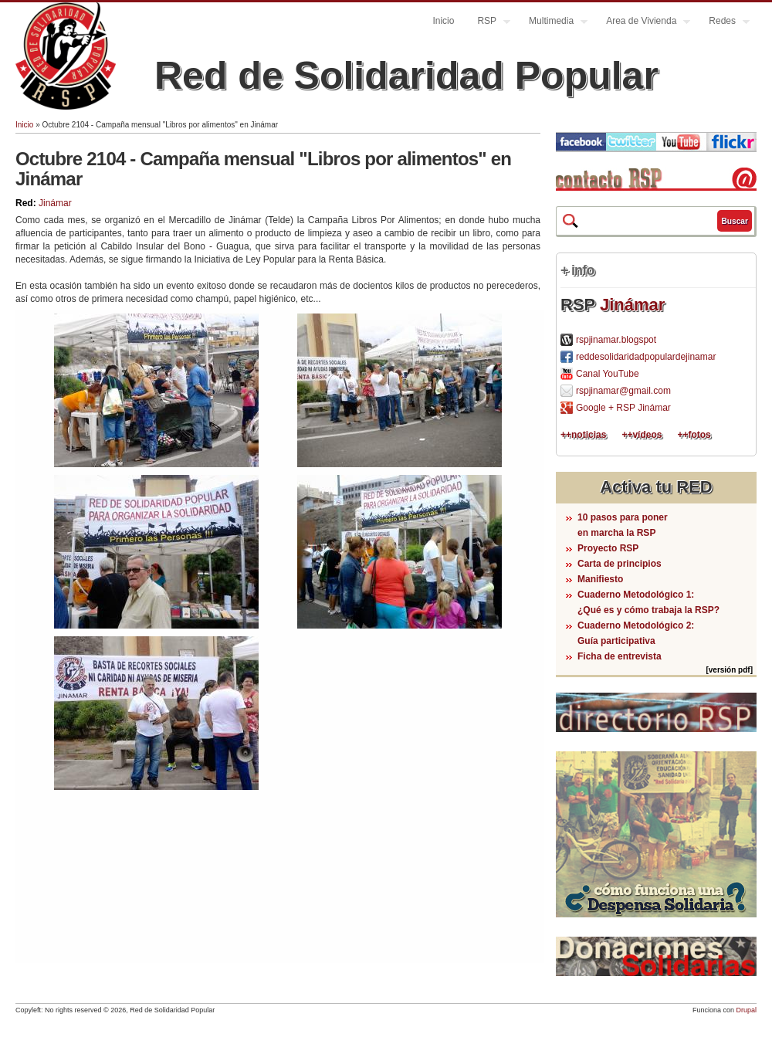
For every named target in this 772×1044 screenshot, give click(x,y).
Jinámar (55, 203)
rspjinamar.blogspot (616, 339)
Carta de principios (619, 563)
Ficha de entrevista (619, 656)
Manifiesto (600, 579)
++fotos (693, 434)
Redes (723, 22)
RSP (488, 22)
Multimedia (552, 22)
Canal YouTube (607, 373)
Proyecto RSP (607, 548)
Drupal (746, 1010)
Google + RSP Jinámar (623, 407)
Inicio (443, 20)
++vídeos (641, 434)
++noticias (583, 434)
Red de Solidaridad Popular (406, 75)
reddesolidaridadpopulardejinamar (646, 356)
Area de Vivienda (642, 22)
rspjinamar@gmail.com (623, 390)
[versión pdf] (729, 670)
